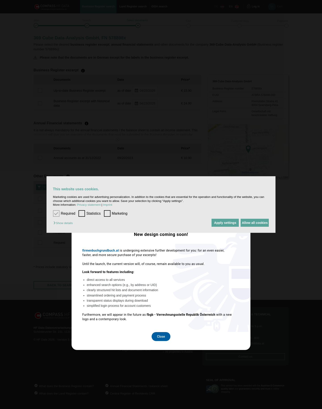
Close (161, 263)
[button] (64, 223)
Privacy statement (89, 204)
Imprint (107, 204)
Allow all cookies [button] (253, 223)
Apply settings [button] (220, 223)
